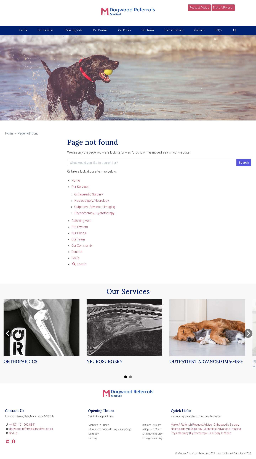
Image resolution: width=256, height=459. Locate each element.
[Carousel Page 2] (130, 376)
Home (23, 30)
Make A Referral (223, 7)
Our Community (174, 30)
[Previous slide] (8, 333)
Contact (199, 30)
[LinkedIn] (7, 441)
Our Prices (124, 30)
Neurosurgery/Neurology (91, 200)
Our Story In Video (220, 433)
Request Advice (199, 7)
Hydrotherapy (198, 433)
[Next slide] (248, 333)
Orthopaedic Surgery (88, 194)
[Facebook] (13, 441)
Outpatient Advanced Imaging (94, 207)
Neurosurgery (179, 429)
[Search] (234, 30)
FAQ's (218, 30)
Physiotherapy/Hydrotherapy (94, 213)
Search (244, 162)
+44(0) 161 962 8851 (22, 424)
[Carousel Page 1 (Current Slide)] (125, 376)
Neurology (195, 429)
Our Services (80, 187)
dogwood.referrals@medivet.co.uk (31, 429)
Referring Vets (73, 30)
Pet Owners (100, 30)
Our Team (148, 30)
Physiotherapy (180, 433)
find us (13, 433)
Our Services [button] (46, 30)
